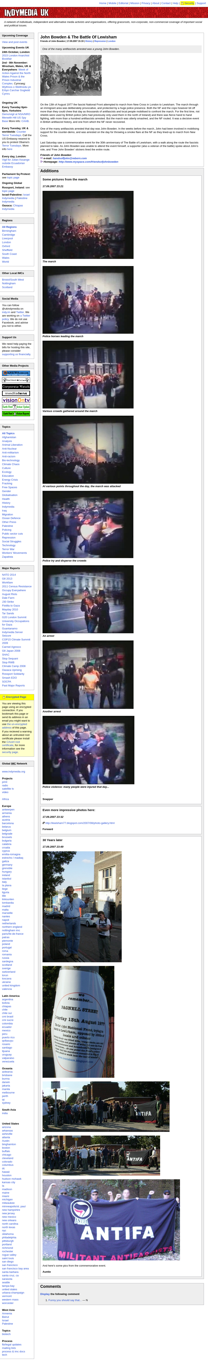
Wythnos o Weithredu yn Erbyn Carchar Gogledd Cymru (16, 90)
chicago (6, 1154)
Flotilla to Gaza (11, 605)
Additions (49, 171)
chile (5, 1009)
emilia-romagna (11, 854)
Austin (5, 1140)
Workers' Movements (14, 552)
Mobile (112, 3)
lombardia (8, 902)
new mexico (9, 1216)
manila (6, 1089)
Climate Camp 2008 (14, 666)
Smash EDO (9, 677)
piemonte (7, 940)
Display (45, 1294)
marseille (7, 912)
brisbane (7, 1075)
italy (4, 881)
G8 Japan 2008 (11, 650)
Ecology (6, 471)
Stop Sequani (10, 658)
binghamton (9, 1144)
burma (6, 1078)
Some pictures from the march (65, 179)
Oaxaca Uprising (12, 669)
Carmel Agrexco (11, 646)
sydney (6, 1102)
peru (4, 1033)
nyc (4, 1230)
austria (6, 819)
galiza (5, 861)
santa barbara (10, 1271)
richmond (7, 1247)
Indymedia (8, 506)
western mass (10, 1299)
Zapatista (7, 556)
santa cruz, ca (10, 1275)
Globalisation (9, 495)
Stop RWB (8, 662)
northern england (12, 926)
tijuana (6, 1051)
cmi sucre (7, 1020)
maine (5, 1192)
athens (6, 816)
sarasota (7, 1278)
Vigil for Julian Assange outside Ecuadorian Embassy (15, 163)
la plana (6, 885)
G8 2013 (7, 578)
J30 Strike (8, 601)
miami (5, 1196)
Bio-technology (11, 460)
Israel (5, 1320)
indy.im (6, 312)
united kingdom (11, 985)
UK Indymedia (39, 10)
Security (189, 3)
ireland (6, 875)
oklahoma (7, 1233)
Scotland (7, 287)
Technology (9, 545)
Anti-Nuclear (9, 448)
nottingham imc (11, 930)
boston (6, 1147)
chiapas (6, 1006)
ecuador (7, 1026)
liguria (5, 892)
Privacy (146, 3)
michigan (7, 1199)
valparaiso (8, 1058)
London (112, 41)
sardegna (7, 961)
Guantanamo (9, 628)
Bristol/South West (13, 279)
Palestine (7, 525)
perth (5, 1096)
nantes (6, 916)
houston (6, 1175)
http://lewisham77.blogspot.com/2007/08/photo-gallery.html (80, 823)
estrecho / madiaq (12, 857)
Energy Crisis (10, 479)
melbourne (8, 1092)
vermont (7, 1296)
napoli (5, 919)
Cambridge (8, 234)
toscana (6, 978)
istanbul (6, 878)
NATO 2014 (9, 574)
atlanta (6, 1137)
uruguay (7, 1054)
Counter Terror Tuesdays (14, 133)
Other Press (9, 522)
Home (103, 3)
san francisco (10, 1265)
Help (175, 3)
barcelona (8, 823)
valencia (7, 988)
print (4, 781)
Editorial (123, 3)
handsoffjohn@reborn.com (70, 158)
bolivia (6, 1002)
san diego (7, 1261)
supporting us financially (16, 354)
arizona (6, 1127)
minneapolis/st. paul (14, 1206)
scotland (7, 964)
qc (3, 1099)
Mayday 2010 (10, 609)
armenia (7, 813)
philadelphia (9, 1237)
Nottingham (9, 283)
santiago (7, 1047)
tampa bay (8, 1285)
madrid (6, 906)
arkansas (7, 1130)
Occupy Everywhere (14, 590)
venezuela (8, 1061)
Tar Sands (8, 613)
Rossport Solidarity (13, 673)
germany (7, 864)
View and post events (14, 42)
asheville (7, 1133)
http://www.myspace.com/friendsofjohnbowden (88, 161)
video (5, 792)
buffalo (6, 1151)
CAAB (25, 121)
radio (5, 785)
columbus (7, 1164)
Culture (6, 468)
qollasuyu (7, 1040)
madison (7, 1189)
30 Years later (53, 840)
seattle (6, 1282)
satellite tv (8, 788)
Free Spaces (9, 487)
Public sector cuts (12, 533)
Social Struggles (11, 541)
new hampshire (11, 1209)
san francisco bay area (15, 1268)
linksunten (8, 899)
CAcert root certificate (11, 743)
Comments (50, 1286)
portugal (7, 947)
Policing (6, 529)
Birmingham (9, 230)
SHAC (5, 654)
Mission (134, 3)
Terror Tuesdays (11, 145)
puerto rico (8, 1037)
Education (8, 475)
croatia (6, 847)
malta (5, 909)
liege (5, 888)
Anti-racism (8, 456)
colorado (7, 1161)
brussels (7, 837)
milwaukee (8, 1202)
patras (5, 937)
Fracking (7, 483)
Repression (100, 41)
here (9, 149)
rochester (7, 1251)
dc (3, 1168)
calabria (6, 844)
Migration (7, 514)
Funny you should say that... (65, 1300)
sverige (6, 968)
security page (10, 752)
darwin (6, 1082)
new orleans (9, 1220)
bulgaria (6, 840)
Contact (166, 3)
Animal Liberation (12, 444)
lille (4, 895)
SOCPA (6, 681)
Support (201, 3)
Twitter (20, 312)
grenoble (7, 868)
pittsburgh (8, 1240)
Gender (6, 491)
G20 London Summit (14, 617)
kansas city (8, 1182)
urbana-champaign (13, 1292)
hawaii (6, 1171)
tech (4, 1354)
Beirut (5, 1316)
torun (5, 975)
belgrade (7, 833)
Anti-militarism (10, 452)
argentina (7, 999)
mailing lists (9, 1348)
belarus (6, 826)
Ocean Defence (11, 518)
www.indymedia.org (13, 771)
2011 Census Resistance (17, 586)
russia (5, 957)
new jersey (8, 1213)
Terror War (8, 549)
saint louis (8, 1258)
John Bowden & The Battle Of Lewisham (78, 37)
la (3, 1185)
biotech (6, 1334)
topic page (13, 177)
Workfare (7, 582)
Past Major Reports (13, 685)
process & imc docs (13, 1351)
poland (6, 944)
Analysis (7, 441)
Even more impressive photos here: (69, 810)
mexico (6, 1030)
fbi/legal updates (11, 1344)
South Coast (9, 253)
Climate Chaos (10, 464)
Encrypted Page (16, 696)
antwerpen (8, 809)
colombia (7, 1023)
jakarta (6, 1085)
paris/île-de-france (13, 933)
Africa (5, 799)
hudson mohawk (11, 1178)
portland (7, 1244)
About (155, 3)
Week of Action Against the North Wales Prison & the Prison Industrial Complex (16, 76)
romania (7, 954)
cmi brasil (7, 1016)
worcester (7, 1303)
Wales (5, 257)
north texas (8, 1227)
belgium (6, 830)
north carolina (10, 1223)
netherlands (9, 923)
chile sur (7, 1013)
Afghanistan (9, 437)
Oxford (6, 246)
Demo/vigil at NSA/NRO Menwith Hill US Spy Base (16, 118)
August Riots (9, 594)
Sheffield (7, 250)
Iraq (4, 510)
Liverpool (7, 238)
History (89, 41)
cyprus (6, 850)
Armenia (7, 1313)
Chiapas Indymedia (12, 207)
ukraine (6, 982)
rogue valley (9, 1254)
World (5, 261)
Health (6, 498)
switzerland (8, 971)
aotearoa (7, 1071)
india (5, 1113)
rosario (6, 1044)
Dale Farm (8, 597)
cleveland (7, 1158)
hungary (7, 871)
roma (5, 950)
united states (9, 1289)
